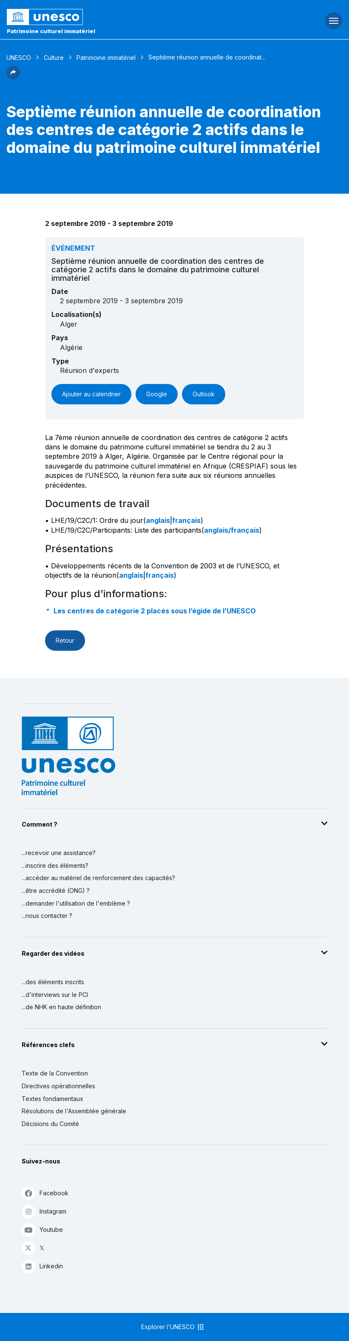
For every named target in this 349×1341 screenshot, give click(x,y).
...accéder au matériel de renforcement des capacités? (98, 877)
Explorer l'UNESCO (173, 1327)
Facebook (45, 1193)
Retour (65, 640)
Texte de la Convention (55, 1073)
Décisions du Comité (50, 1123)
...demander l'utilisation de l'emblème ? (76, 903)
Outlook (204, 394)
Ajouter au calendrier (91, 394)
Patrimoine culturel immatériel (51, 31)
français (186, 520)
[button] (13, 77)
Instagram (44, 1211)
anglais (158, 520)
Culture (54, 57)
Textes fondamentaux (52, 1098)
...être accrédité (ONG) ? (56, 890)
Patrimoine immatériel (106, 57)
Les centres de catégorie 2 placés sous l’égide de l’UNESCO (155, 611)
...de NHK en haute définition (61, 1007)
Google (156, 394)
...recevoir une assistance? (59, 852)
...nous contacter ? (47, 915)
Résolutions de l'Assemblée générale (74, 1111)
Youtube (42, 1229)
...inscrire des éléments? (55, 865)
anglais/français (231, 530)
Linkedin (42, 1266)
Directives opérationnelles (58, 1086)
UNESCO (18, 57)
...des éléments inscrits (53, 981)
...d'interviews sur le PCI (55, 994)
